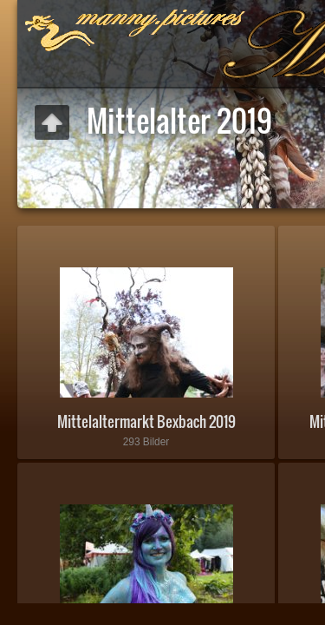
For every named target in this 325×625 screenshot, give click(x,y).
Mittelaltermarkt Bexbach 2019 (146, 421)
